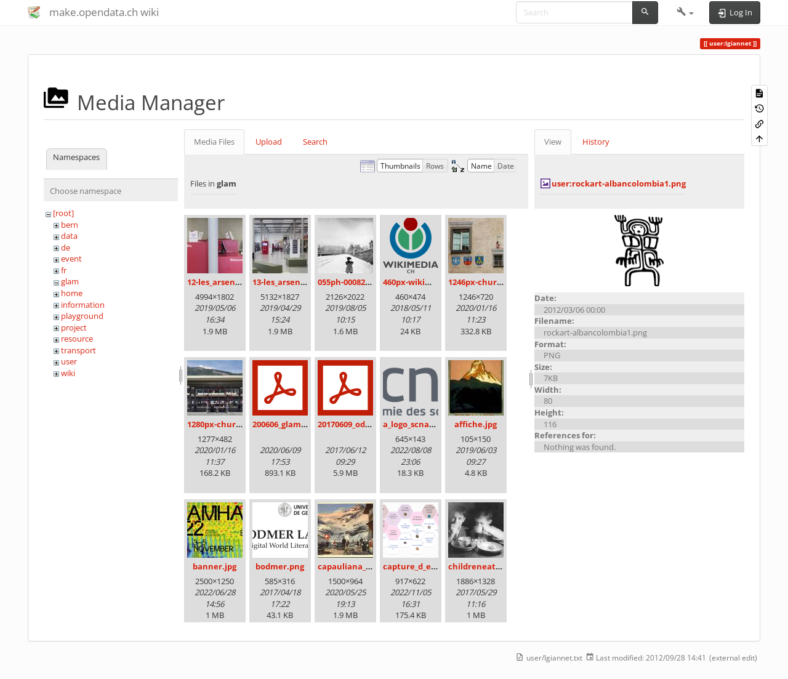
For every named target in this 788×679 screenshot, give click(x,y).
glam (70, 281)
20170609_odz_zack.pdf (361, 424)
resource (77, 338)
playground (82, 315)
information (83, 304)
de (65, 247)
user (69, 361)
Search (315, 141)
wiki (68, 373)
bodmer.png (279, 566)
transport (78, 350)
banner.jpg (214, 566)
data (69, 235)
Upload (268, 141)
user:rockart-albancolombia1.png (619, 183)
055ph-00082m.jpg (352, 281)
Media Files (214, 141)
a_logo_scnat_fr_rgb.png (429, 424)
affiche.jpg (475, 424)
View (552, 141)
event (71, 258)
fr (63, 270)
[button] (685, 12)
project (74, 327)
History (595, 141)
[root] (63, 213)
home (71, 293)
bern (69, 224)
